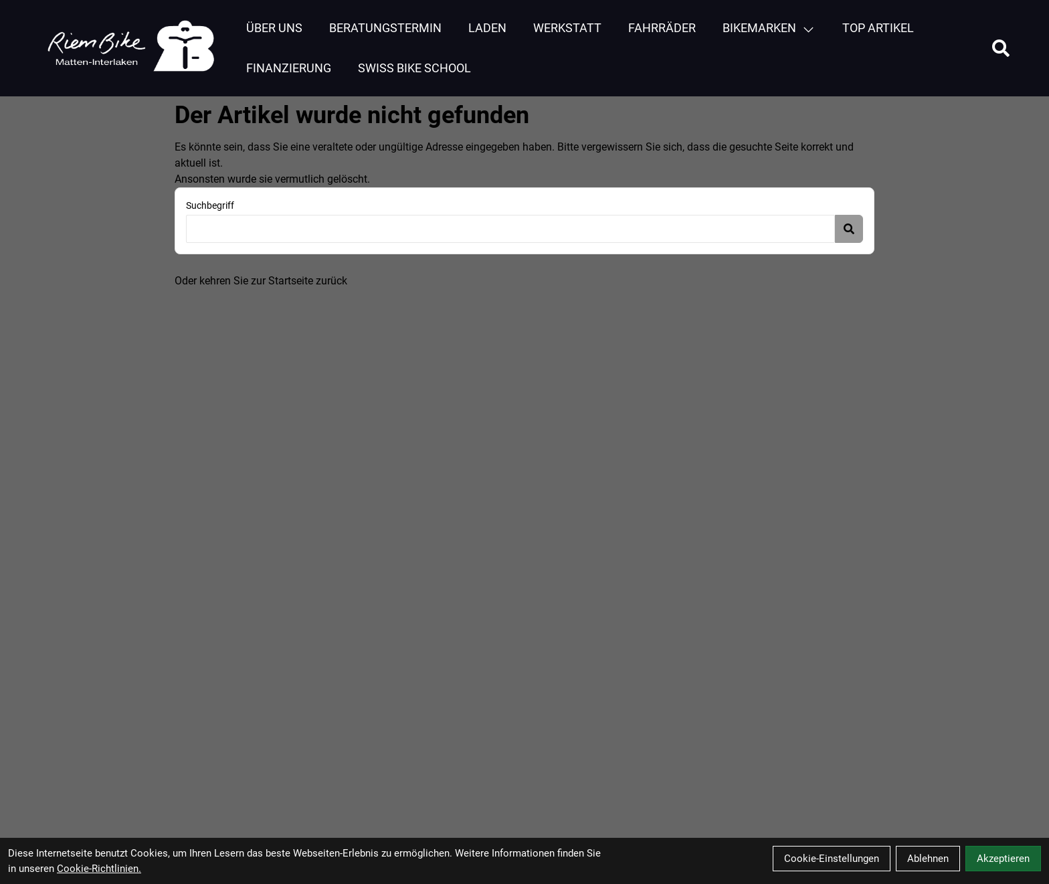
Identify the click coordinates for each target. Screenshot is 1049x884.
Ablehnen (928, 859)
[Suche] (1001, 48)
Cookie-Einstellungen (831, 859)
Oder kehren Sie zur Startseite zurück (261, 280)
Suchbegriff (210, 205)
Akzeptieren (1003, 859)
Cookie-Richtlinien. (99, 869)
